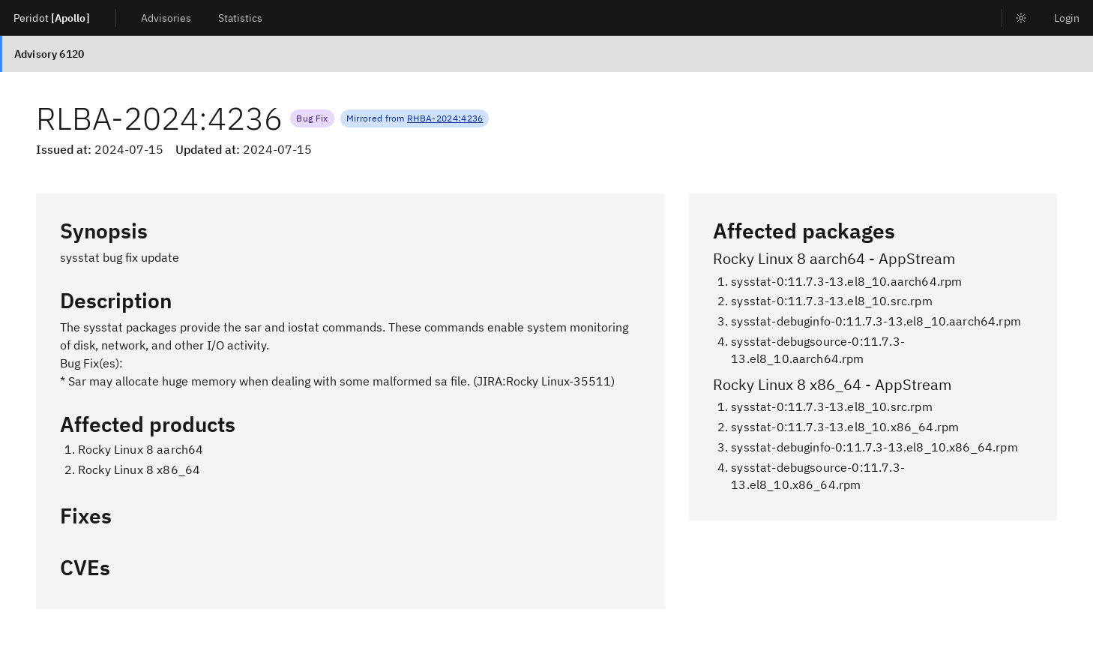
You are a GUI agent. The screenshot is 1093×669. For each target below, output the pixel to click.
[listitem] (1021, 17)
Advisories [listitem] (166, 18)
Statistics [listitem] (240, 18)
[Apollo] (70, 18)
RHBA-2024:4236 (445, 118)
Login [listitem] (1067, 18)
